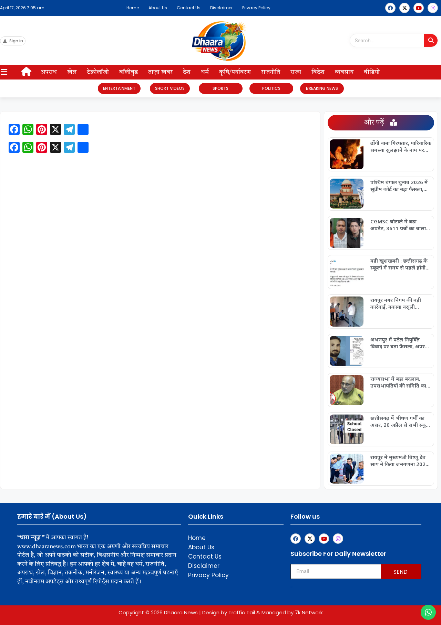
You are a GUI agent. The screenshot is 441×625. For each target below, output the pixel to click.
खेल (71, 72)
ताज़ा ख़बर (160, 72)
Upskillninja (291, 587)
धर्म (205, 72)
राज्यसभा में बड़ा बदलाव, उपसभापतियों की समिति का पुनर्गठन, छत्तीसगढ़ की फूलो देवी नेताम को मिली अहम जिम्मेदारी (398, 382)
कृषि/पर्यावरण (235, 72)
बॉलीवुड (128, 72)
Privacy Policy (256, 8)
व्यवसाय (344, 72)
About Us (157, 8)
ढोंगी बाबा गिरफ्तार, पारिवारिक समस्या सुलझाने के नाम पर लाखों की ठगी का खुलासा (400, 146)
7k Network (309, 612)
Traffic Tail (241, 612)
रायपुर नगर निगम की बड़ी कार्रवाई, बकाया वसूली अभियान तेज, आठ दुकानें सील (400, 303)
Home (132, 8)
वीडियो (372, 72)
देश (187, 72)
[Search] (431, 40)
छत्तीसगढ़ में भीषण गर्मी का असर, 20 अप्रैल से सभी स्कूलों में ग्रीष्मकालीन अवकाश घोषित (400, 421)
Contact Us (189, 8)
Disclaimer (221, 8)
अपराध (48, 72)
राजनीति (270, 72)
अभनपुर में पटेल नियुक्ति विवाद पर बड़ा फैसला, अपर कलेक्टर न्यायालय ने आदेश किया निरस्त (397, 343)
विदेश (318, 72)
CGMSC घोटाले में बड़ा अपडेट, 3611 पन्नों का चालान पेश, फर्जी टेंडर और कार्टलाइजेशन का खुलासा (399, 225)
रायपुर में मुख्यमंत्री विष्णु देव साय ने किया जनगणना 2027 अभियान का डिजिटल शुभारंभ (400, 460)
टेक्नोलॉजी (98, 72)
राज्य (295, 72)
